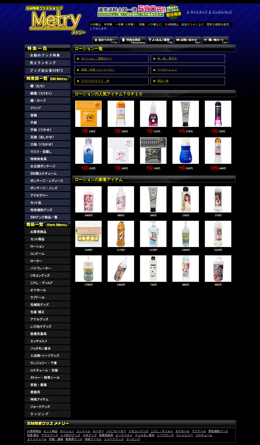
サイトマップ (198, 11)
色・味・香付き (167, 58)
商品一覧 (163, 81)
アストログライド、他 (95, 81)
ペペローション (167, 69)
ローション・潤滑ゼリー (96, 58)
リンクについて (222, 11)
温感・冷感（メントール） (98, 69)
